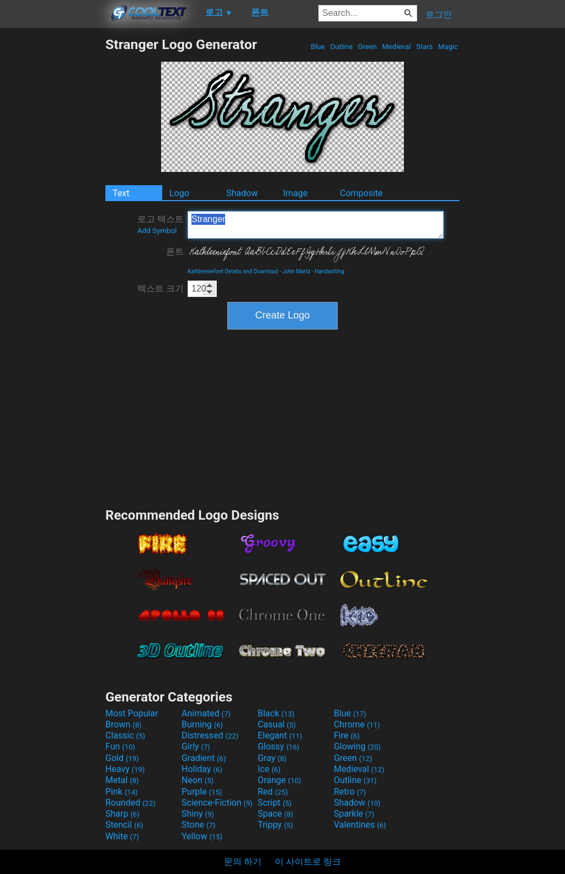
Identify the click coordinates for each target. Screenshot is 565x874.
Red (273, 791)
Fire (347, 735)
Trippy (275, 824)
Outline (341, 46)
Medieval (396, 46)
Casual (277, 724)
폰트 (175, 251)
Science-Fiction (217, 802)
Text (121, 193)
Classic (125, 735)
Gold (122, 758)
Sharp (122, 813)
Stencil (124, 824)
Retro (350, 791)
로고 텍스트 (160, 224)
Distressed (210, 735)
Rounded (130, 802)
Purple (202, 791)
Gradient (204, 758)
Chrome (357, 724)
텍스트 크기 (160, 288)
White (122, 836)
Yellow (202, 836)
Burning (202, 724)
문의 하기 (243, 861)
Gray (272, 758)
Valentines (360, 824)
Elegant (280, 735)
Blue (318, 46)
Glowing (357, 746)
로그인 (438, 14)
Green (367, 46)
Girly (196, 746)
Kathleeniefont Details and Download (233, 271)
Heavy (125, 769)
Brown (123, 724)
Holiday (202, 769)
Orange (279, 780)
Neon (198, 780)
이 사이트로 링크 (308, 861)
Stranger (316, 225)
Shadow (242, 193)
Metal (122, 780)
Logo (179, 193)
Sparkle (354, 813)
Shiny (198, 813)
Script (275, 802)
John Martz (296, 271)
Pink (121, 791)
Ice (269, 769)
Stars (424, 46)
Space (275, 813)
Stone (198, 824)
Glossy (279, 746)
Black (276, 713)
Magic (448, 46)
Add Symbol (157, 230)
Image (295, 193)
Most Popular (131, 713)
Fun (120, 746)
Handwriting (329, 271)
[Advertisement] (52, 201)
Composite (361, 193)
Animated (206, 713)
